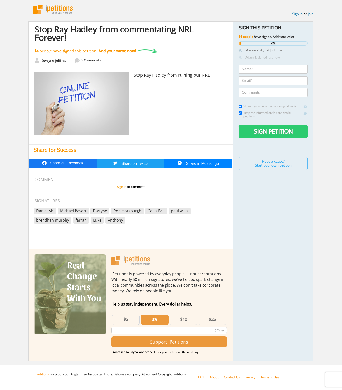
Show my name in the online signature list (268, 106)
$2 (126, 319)
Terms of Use (270, 377)
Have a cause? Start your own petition (273, 163)
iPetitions (53, 9)
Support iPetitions (169, 342)
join (311, 14)
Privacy (250, 377)
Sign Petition (273, 131)
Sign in (297, 14)
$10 (183, 319)
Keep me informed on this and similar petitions (265, 114)
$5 (154, 319)
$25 (212, 319)
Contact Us (232, 377)
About (214, 377)
